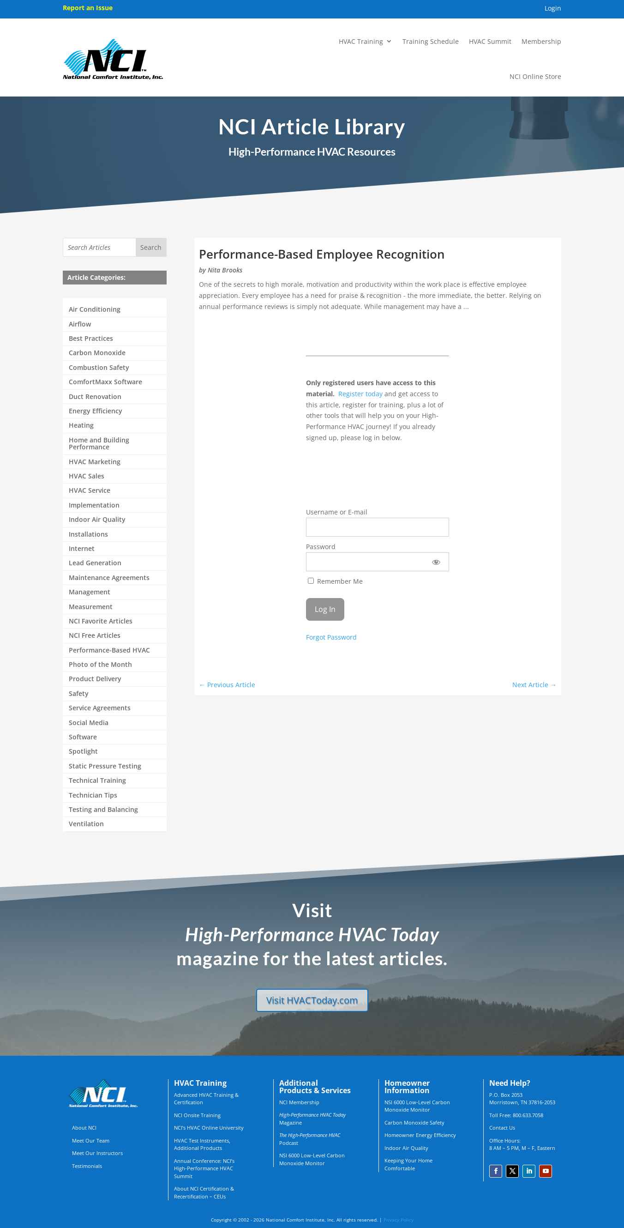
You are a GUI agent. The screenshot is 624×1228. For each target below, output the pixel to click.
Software (83, 737)
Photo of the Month (100, 665)
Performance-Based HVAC (109, 650)
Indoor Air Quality (97, 520)
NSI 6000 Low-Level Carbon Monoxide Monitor (312, 1159)
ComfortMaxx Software (105, 382)
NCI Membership (299, 1102)
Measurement (91, 607)
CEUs (220, 1196)
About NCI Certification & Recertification (204, 1192)
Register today (360, 393)
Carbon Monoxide (97, 353)
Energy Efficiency (95, 411)
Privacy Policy (399, 1219)
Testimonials (87, 1165)
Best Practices (91, 339)
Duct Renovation (95, 397)
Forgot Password (331, 637)
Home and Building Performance (99, 443)
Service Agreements (100, 708)
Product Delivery (95, 679)
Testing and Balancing (103, 810)
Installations (88, 534)
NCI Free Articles (94, 636)
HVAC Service (89, 491)
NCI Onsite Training (197, 1115)
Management (89, 592)
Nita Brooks (225, 270)
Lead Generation (95, 563)
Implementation (94, 505)
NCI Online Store (535, 76)
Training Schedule (430, 41)
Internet (82, 549)
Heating (81, 425)
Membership (541, 41)
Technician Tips (93, 795)
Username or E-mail (336, 512)
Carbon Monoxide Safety (414, 1122)
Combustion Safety (99, 368)
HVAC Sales (86, 476)
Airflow (80, 324)
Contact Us (502, 1127)
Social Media (88, 723)
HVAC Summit (490, 41)
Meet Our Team (90, 1140)
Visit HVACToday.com (312, 1000)
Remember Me (335, 581)
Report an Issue (88, 7)
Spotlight (83, 752)
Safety (79, 694)
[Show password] (436, 561)
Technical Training (97, 781)
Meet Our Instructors (97, 1152)
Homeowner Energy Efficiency (420, 1134)
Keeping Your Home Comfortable (408, 1164)
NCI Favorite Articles (100, 621)
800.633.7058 (528, 1115)
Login (553, 8)
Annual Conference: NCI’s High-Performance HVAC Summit (204, 1168)
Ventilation (86, 824)
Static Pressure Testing (105, 766)
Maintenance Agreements (109, 578)
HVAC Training (361, 41)
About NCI (84, 1127)
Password (321, 546)
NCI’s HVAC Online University (209, 1127)
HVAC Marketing (94, 462)
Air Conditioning (94, 310)
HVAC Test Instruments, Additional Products (202, 1144)
